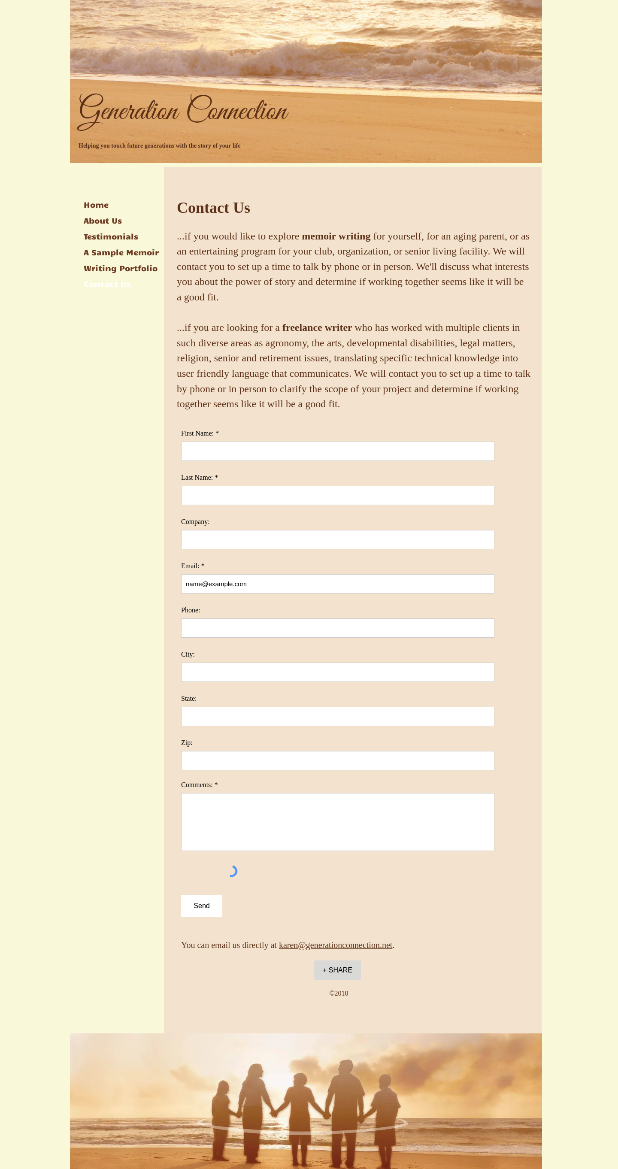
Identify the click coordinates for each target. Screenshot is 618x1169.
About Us (103, 220)
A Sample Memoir (121, 252)
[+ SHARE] (337, 970)
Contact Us (107, 284)
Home (96, 204)
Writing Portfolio (121, 268)
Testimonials (111, 236)
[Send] (201, 906)
